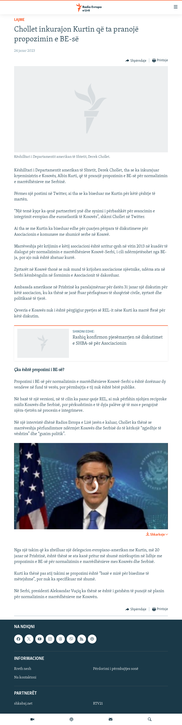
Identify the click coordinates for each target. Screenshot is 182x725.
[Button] (136, 60)
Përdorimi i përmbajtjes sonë (115, 669)
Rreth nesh (22, 669)
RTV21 (98, 703)
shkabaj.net (23, 703)
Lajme (19, 20)
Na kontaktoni (25, 677)
